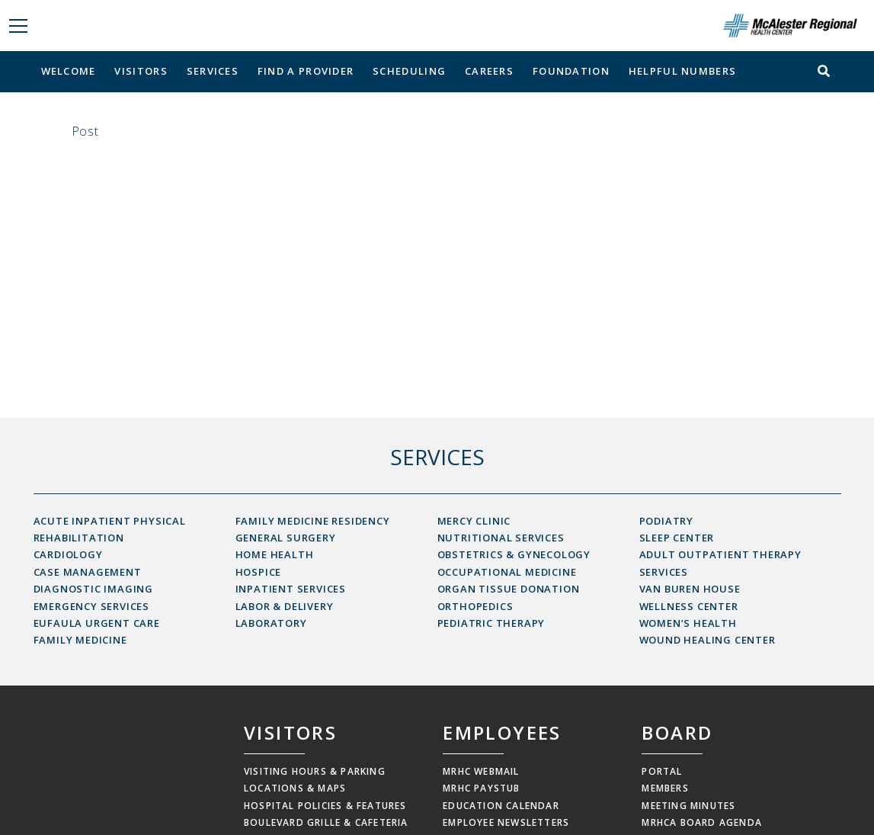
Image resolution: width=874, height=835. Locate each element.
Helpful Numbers (683, 71)
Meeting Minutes (688, 805)
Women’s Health (688, 623)
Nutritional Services (501, 537)
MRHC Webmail (481, 771)
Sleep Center (677, 537)
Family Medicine (80, 640)
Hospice (258, 572)
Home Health (274, 554)
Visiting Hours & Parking (315, 771)
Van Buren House (690, 589)
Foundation (571, 71)
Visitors (140, 71)
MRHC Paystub (481, 788)
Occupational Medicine (507, 572)
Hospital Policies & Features (325, 805)
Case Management (88, 572)
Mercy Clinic (474, 521)
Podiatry (666, 521)
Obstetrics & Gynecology (514, 554)
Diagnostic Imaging (93, 589)
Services (213, 71)
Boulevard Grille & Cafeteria (326, 822)
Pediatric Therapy (491, 623)
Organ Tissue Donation (508, 589)
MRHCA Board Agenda (702, 822)
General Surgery (285, 537)
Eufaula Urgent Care (97, 623)
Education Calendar (501, 805)
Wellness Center (688, 606)
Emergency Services (91, 606)
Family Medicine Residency (312, 521)
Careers (489, 71)
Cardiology (68, 554)
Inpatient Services (290, 589)
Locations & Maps (295, 788)
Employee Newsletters (506, 822)
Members (665, 788)
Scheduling (409, 71)
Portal (662, 771)
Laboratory (271, 623)
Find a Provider (306, 71)
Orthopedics (475, 606)
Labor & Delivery (284, 606)
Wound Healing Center (707, 640)
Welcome (68, 71)
